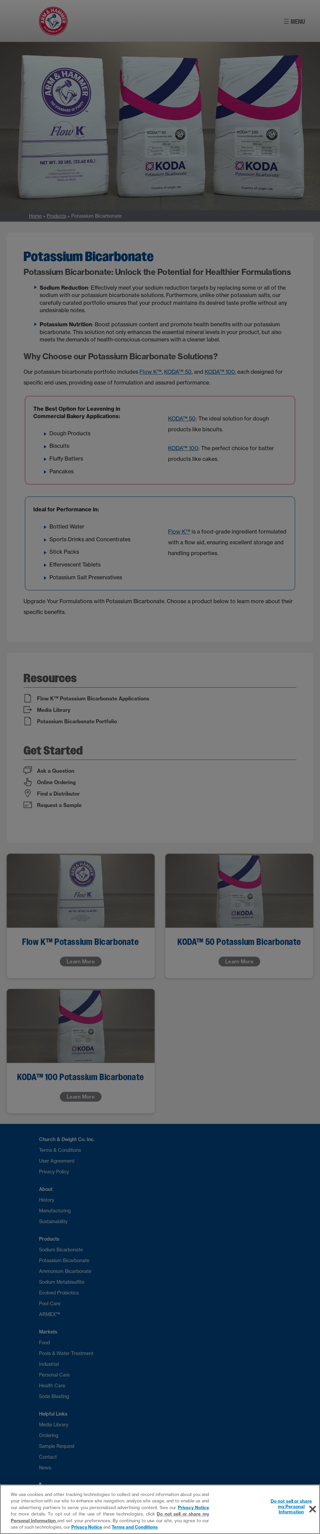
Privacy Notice (193, 1507)
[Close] (312, 1509)
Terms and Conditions (135, 1527)
